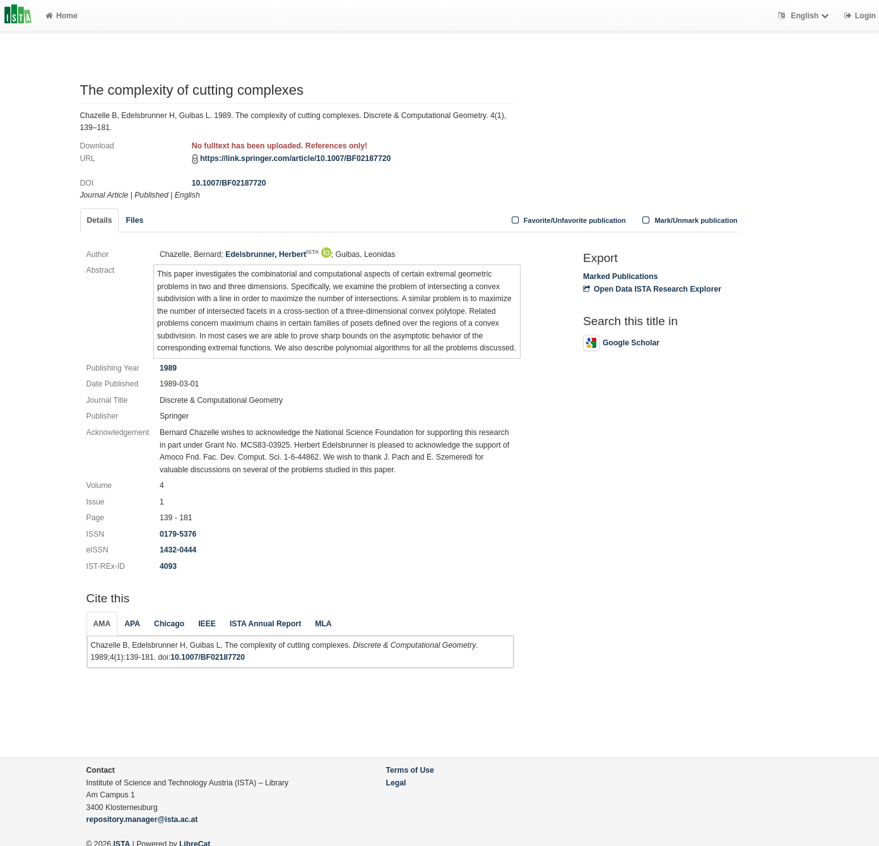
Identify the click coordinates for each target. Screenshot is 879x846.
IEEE (207, 623)
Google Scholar (621, 342)
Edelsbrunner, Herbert (272, 254)
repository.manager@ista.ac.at (142, 819)
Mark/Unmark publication (689, 220)
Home (61, 15)
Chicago (169, 623)
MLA (323, 623)
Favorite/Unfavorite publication (567, 220)
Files (134, 220)
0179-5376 (178, 534)
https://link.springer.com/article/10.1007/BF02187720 (295, 158)
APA (132, 623)
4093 (168, 566)
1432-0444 (178, 549)
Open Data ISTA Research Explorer (652, 289)
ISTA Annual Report (265, 623)
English (805, 15)
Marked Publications (620, 276)
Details (99, 220)
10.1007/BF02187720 (229, 183)
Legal (396, 782)
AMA (102, 623)
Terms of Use (410, 770)
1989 (168, 368)
